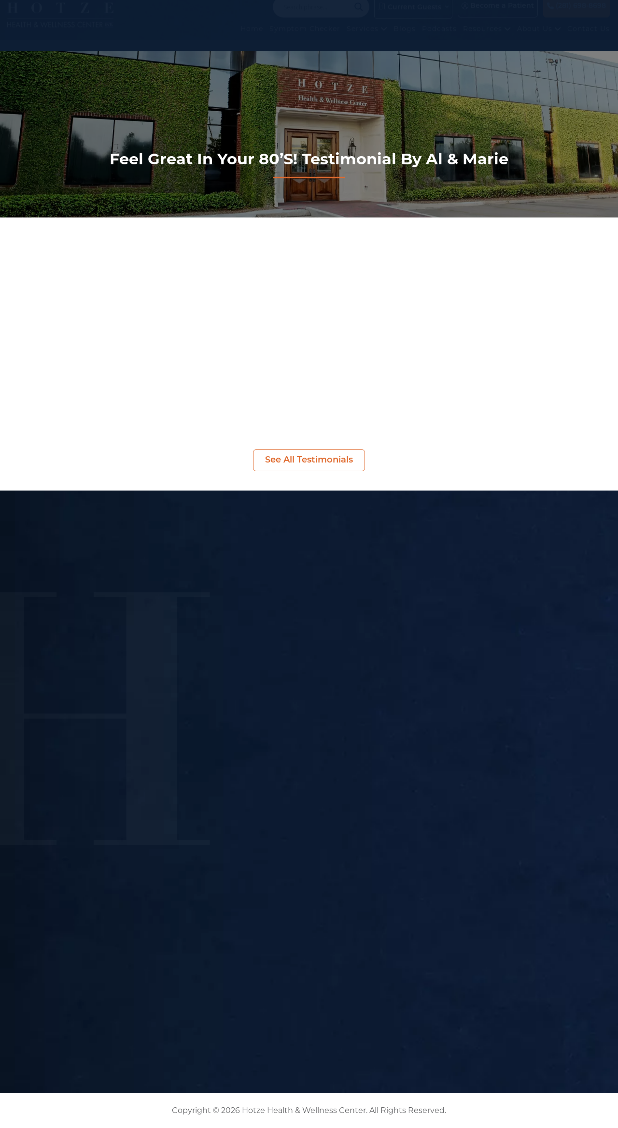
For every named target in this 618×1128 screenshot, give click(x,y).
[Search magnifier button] (358, 16)
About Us (539, 38)
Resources (487, 38)
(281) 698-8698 (576, 15)
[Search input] (317, 16)
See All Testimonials (309, 460)
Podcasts (439, 38)
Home (251, 38)
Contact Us (588, 38)
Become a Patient (498, 15)
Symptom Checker (304, 38)
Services (367, 38)
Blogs (404, 38)
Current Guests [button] (409, 16)
